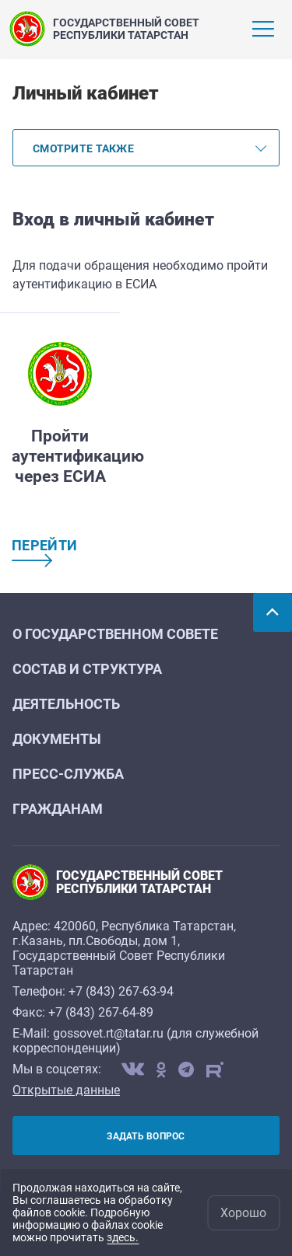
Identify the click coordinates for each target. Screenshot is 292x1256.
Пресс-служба (68, 774)
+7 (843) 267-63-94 (121, 991)
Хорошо (243, 1212)
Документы (56, 739)
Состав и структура (87, 669)
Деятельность (66, 704)
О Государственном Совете (115, 634)
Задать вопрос (146, 1136)
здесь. (123, 1237)
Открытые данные (66, 1090)
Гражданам (57, 809)
